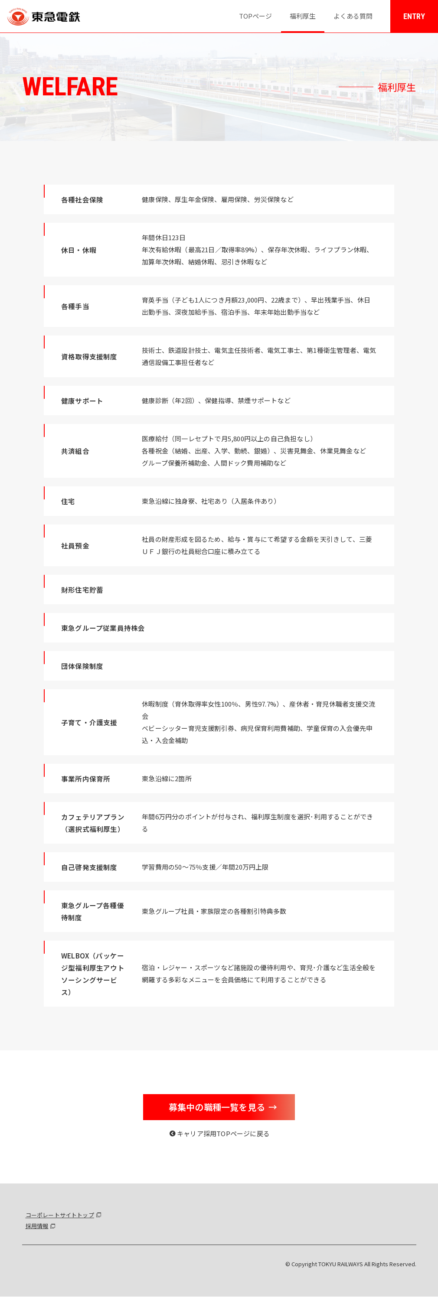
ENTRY (414, 16)
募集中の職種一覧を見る (217, 1107)
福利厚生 (303, 15)
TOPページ (255, 15)
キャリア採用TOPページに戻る (223, 1133)
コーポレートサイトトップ (60, 1215)
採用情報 (37, 1226)
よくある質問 (353, 15)
